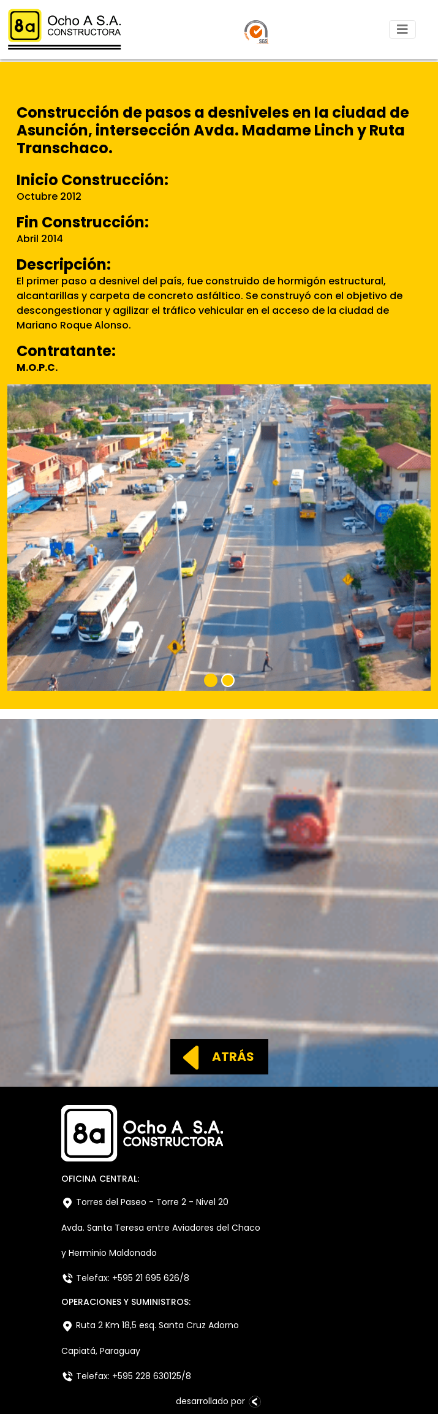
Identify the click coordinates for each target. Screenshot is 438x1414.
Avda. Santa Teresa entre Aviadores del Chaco (160, 1228)
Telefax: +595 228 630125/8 (126, 1376)
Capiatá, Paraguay (100, 1351)
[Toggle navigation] (402, 29)
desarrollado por (219, 1401)
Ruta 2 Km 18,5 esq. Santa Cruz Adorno (150, 1325)
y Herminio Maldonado (109, 1253)
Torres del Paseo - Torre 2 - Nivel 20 (144, 1202)
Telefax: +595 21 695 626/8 (125, 1278)
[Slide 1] (210, 680)
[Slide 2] (228, 680)
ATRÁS (213, 1056)
